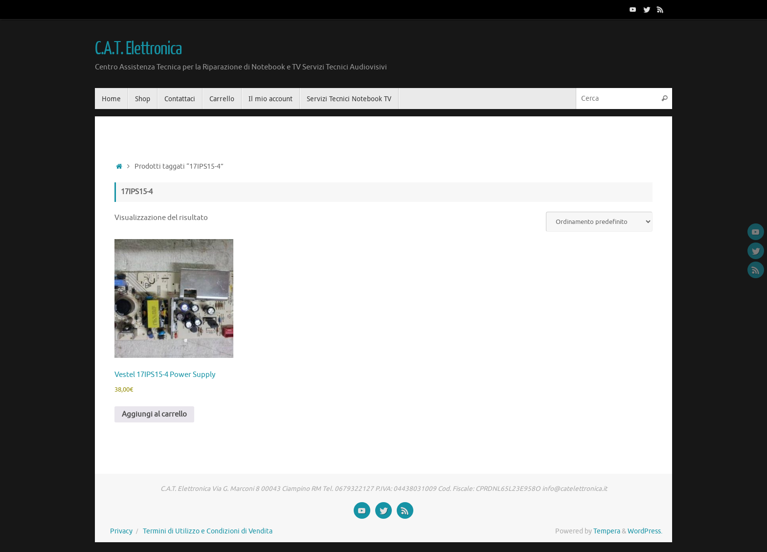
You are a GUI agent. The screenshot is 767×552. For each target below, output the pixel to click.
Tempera (606, 531)
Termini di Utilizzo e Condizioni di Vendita (207, 531)
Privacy (121, 531)
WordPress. (645, 531)
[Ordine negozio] (599, 222)
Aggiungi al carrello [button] (154, 414)
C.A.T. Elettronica (138, 49)
